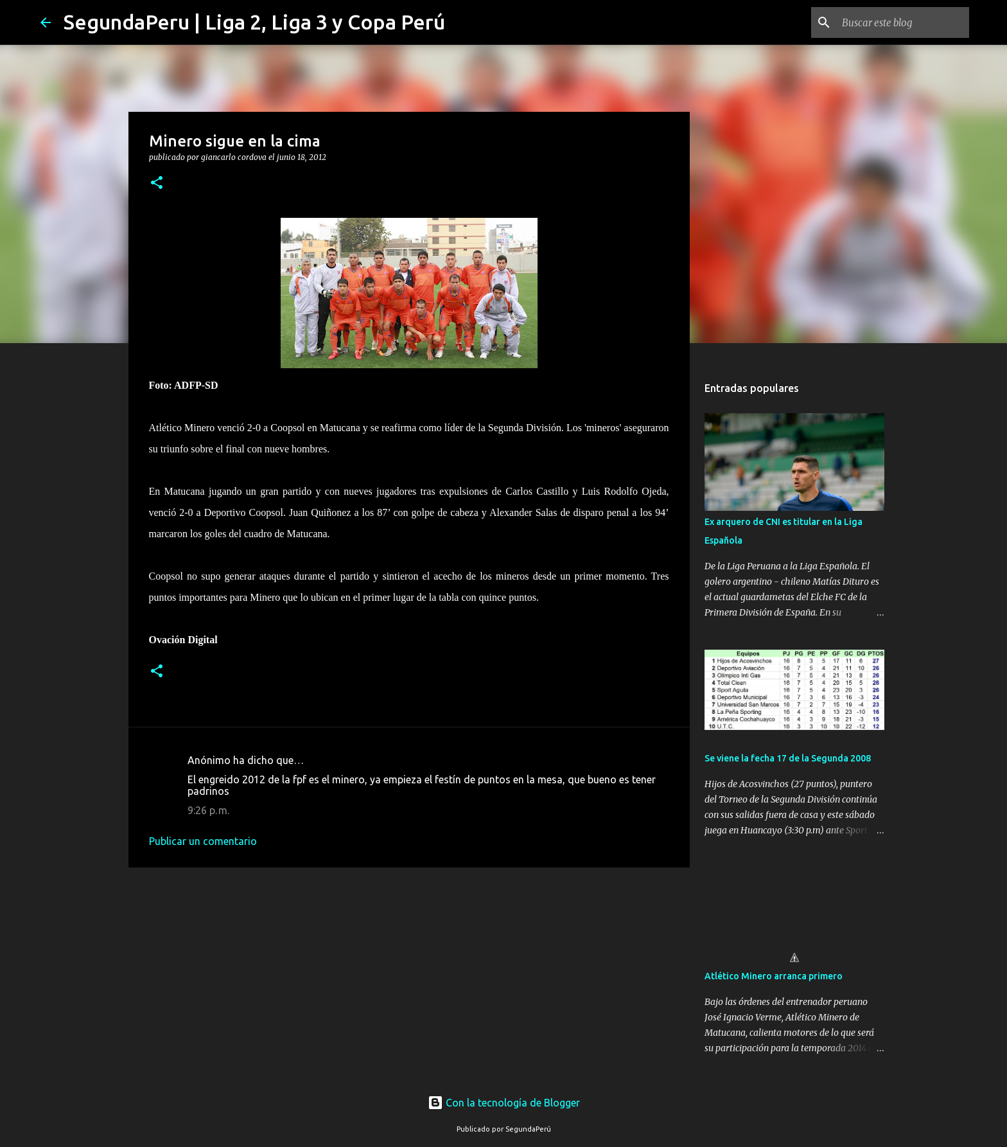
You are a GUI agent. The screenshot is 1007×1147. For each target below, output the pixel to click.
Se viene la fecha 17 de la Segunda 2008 (788, 758)
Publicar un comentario (203, 841)
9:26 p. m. (208, 810)
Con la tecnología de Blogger (504, 1102)
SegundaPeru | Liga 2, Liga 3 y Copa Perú (254, 21)
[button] (156, 183)
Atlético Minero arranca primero (774, 976)
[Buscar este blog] (901, 22)
